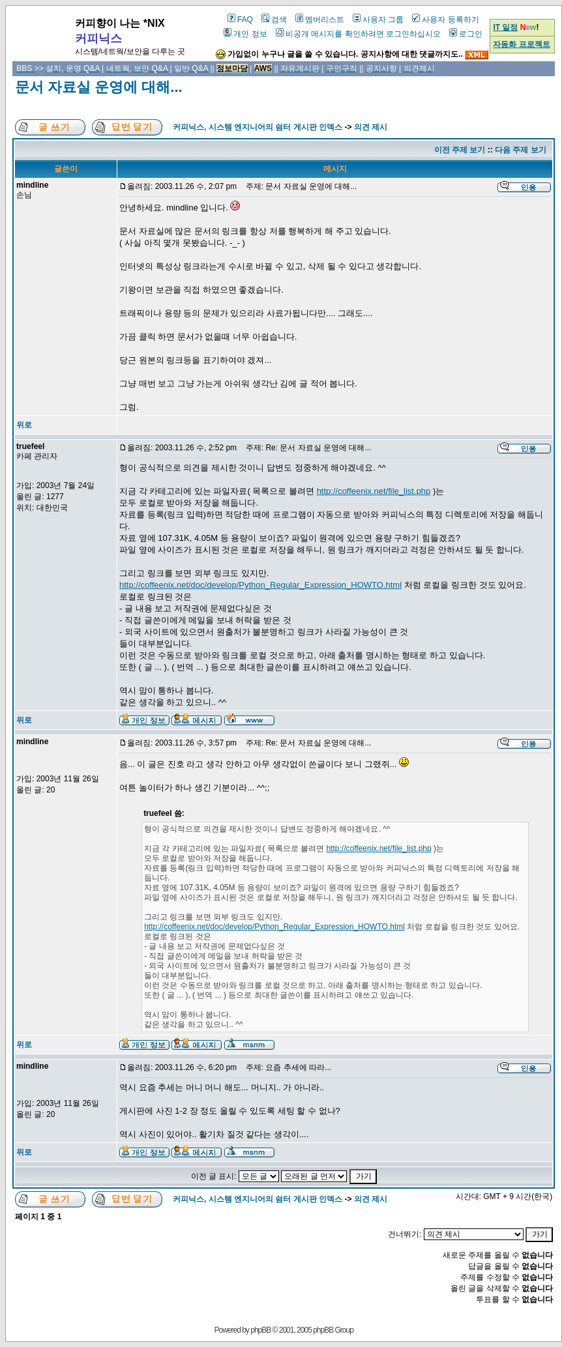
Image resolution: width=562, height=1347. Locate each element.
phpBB (260, 1330)
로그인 (465, 33)
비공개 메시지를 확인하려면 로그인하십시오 (358, 33)
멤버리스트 (319, 19)
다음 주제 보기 (520, 149)
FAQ (240, 19)
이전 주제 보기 (460, 149)
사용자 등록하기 (445, 19)
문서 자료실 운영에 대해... (99, 87)
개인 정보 (245, 33)
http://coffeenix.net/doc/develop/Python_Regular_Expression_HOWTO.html (260, 585)
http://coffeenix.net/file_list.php (374, 491)
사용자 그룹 (378, 19)
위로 (24, 424)
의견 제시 (370, 127)
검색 (274, 19)
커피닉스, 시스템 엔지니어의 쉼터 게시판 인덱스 (257, 127)
